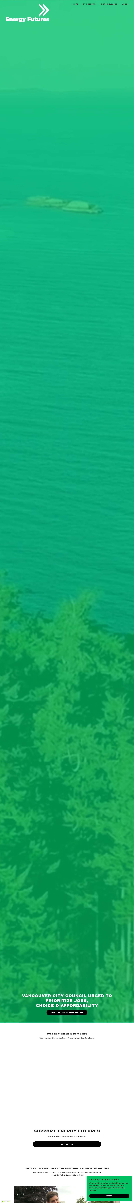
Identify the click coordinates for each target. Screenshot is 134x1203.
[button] (124, 4)
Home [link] (75, 4)
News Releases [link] (109, 4)
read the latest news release (67, 1012)
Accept (111, 1195)
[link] (27, 3)
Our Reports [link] (90, 4)
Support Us (67, 1144)
